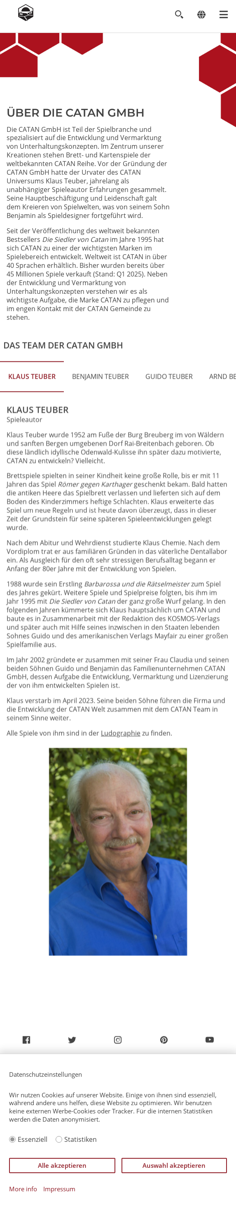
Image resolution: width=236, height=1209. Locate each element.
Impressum (59, 1189)
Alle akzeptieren (62, 1165)
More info (23, 1189)
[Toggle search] (179, 15)
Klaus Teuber (32, 416)
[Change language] (201, 15)
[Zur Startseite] (25, 18)
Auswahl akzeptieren (174, 1165)
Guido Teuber (169, 416)
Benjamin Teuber (100, 416)
